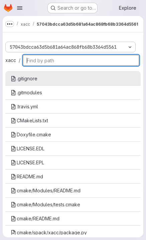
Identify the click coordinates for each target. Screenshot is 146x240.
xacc (10, 60)
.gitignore (24, 78)
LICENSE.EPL (27, 162)
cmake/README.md (35, 218)
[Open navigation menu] (19, 8)
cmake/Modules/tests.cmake (45, 204)
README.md (27, 176)
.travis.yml (24, 106)
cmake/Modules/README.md (46, 190)
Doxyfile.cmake (31, 134)
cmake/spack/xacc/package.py (49, 232)
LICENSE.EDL (27, 148)
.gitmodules (26, 92)
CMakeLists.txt (29, 120)
